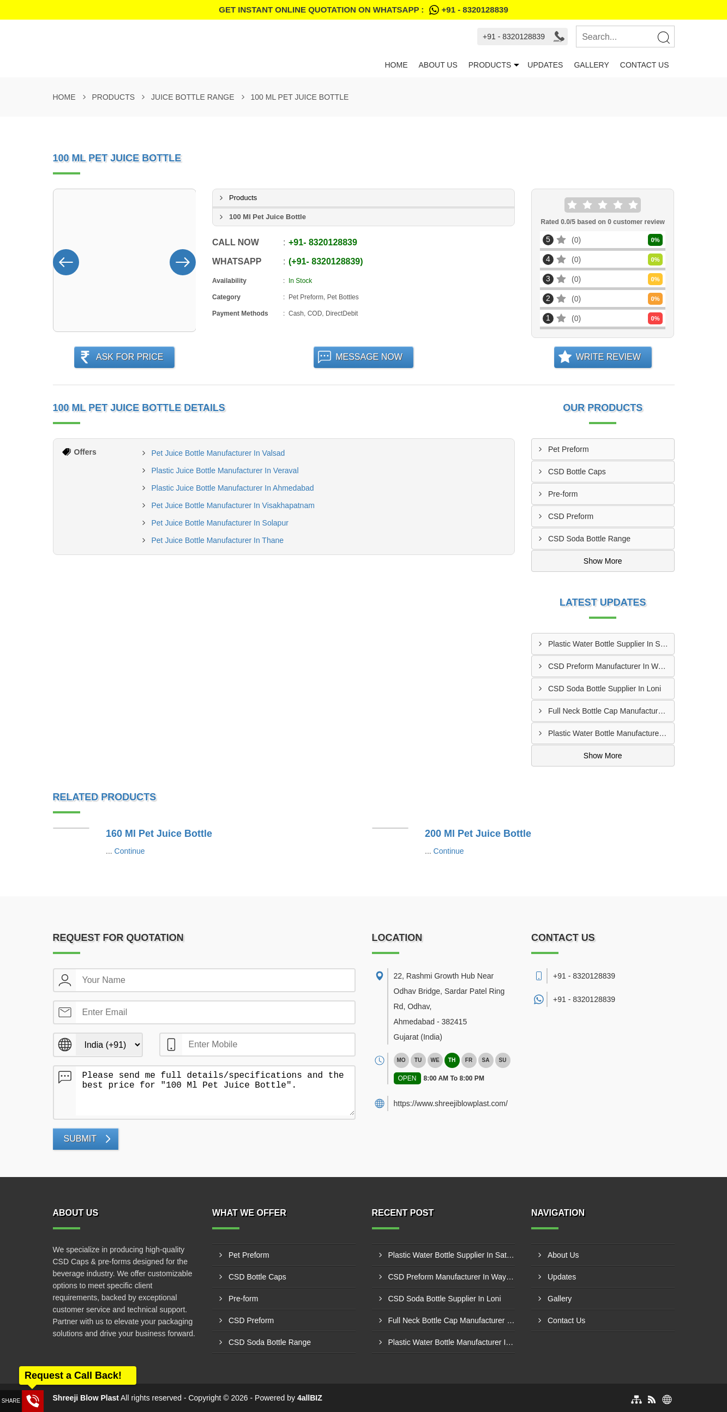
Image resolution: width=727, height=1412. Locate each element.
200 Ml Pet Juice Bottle (478, 833)
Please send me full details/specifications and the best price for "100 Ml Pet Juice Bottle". (215, 1090)
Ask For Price (130, 356)
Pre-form (563, 494)
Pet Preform (568, 449)
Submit (80, 1138)
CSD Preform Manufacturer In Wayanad (611, 666)
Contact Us (644, 65)
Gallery (591, 65)
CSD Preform (570, 516)
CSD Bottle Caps (577, 471)
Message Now (368, 356)
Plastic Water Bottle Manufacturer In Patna (611, 733)
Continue (130, 851)
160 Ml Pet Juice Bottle (159, 833)
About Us (437, 65)
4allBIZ (309, 1397)
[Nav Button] (66, 260)
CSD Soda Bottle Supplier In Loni (604, 688)
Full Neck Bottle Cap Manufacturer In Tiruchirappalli (611, 711)
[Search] (663, 37)
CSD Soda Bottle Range (589, 538)
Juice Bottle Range (192, 97)
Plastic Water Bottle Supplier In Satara (611, 643)
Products (490, 65)
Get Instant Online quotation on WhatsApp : (363, 9)
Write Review (608, 356)
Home (395, 65)
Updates (545, 65)
